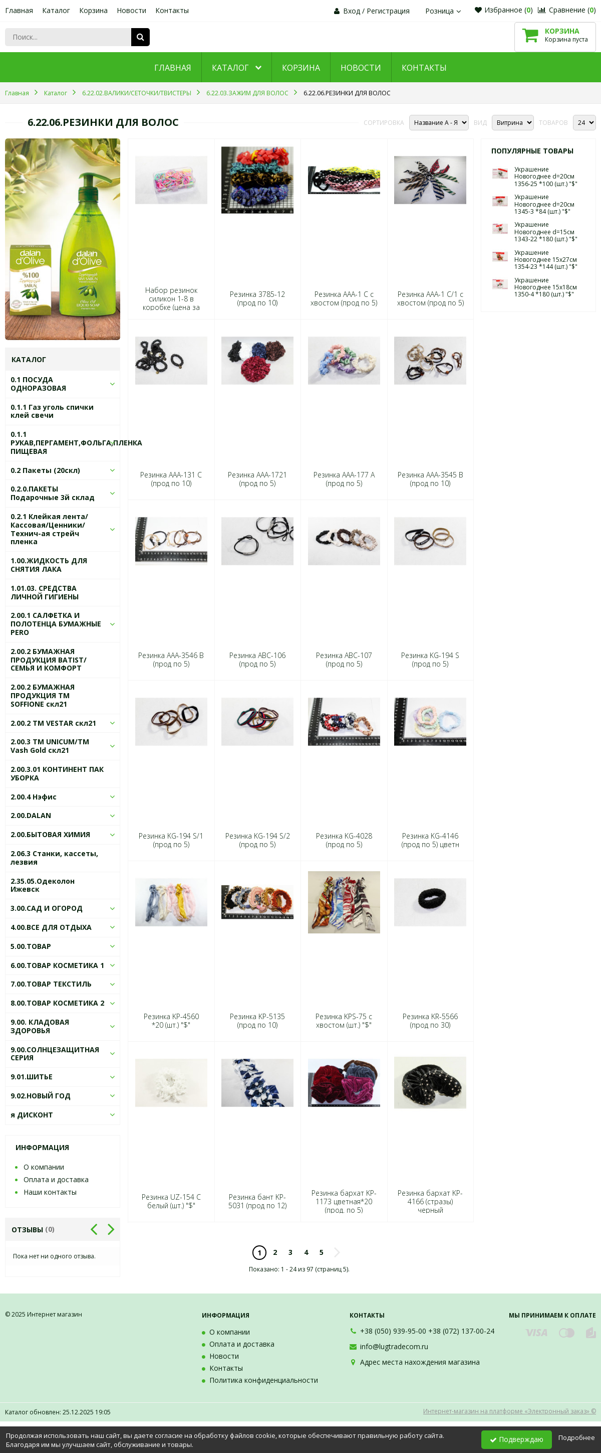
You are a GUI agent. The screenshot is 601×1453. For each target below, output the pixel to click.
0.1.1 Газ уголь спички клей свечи (52, 411)
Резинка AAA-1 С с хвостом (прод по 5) (344, 298)
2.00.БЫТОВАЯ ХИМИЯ (50, 834)
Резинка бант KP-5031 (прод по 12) (257, 1201)
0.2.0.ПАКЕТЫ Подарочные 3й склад (53, 493)
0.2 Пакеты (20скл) (45, 470)
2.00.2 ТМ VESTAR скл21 (53, 723)
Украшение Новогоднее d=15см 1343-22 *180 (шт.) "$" (545, 231)
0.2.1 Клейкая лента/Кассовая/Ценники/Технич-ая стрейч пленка (49, 529)
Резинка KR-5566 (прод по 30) (430, 1021)
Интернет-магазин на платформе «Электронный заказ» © (509, 1411)
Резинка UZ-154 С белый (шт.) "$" (171, 1201)
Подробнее (576, 1437)
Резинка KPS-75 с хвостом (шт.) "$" (344, 1021)
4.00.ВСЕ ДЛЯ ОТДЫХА (51, 927)
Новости (131, 10)
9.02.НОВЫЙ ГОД (41, 1095)
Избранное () (504, 10)
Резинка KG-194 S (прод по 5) (430, 660)
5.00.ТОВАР (31, 946)
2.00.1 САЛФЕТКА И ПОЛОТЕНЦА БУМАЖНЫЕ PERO (56, 623)
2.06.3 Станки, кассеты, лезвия (54, 858)
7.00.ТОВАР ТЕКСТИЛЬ (51, 984)
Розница (444, 11)
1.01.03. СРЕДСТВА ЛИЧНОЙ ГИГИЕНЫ (45, 592)
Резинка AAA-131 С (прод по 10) (171, 479)
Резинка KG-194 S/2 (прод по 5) (257, 840)
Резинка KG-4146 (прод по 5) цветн (430, 840)
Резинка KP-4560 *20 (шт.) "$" (171, 1021)
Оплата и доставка (56, 1179)
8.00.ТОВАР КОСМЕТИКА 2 (57, 1003)
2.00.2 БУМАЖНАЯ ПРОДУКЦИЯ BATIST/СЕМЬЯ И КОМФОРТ (49, 660)
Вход (351, 11)
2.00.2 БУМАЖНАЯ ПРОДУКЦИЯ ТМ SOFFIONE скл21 (43, 695)
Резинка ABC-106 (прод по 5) (257, 660)
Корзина (93, 10)
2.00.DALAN (31, 815)
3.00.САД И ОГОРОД (47, 908)
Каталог (56, 10)
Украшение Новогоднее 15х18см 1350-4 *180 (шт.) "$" (545, 287)
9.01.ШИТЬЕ (32, 1076)
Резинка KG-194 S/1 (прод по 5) (171, 840)
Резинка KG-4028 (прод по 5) (344, 840)
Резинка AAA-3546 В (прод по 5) (171, 660)
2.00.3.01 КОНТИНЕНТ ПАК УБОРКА (57, 773)
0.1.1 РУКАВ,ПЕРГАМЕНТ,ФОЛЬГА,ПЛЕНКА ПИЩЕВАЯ (76, 442)
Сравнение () (567, 10)
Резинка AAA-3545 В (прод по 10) (430, 479)
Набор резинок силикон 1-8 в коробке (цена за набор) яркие (171, 303)
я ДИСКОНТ (32, 1114)
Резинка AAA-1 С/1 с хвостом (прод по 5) (430, 298)
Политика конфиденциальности (263, 1380)
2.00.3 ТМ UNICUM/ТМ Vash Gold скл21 (50, 746)
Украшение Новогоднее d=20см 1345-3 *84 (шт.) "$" (544, 204)
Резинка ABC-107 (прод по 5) (344, 660)
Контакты (172, 10)
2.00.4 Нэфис (34, 796)
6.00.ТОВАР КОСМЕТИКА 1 (57, 965)
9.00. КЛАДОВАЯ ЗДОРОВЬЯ (40, 1026)
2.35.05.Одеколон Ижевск (43, 885)
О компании (44, 1167)
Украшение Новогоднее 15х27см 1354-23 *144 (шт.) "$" (545, 259)
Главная (19, 10)
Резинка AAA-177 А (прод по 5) (344, 479)
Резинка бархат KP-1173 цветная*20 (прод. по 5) (344, 1201)
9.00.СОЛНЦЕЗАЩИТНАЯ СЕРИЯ (55, 1054)
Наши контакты (50, 1192)
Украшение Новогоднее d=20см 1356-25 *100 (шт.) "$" (545, 176)
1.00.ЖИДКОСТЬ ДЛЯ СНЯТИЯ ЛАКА (49, 565)
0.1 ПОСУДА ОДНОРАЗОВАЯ (38, 384)
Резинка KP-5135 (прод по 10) (257, 1021)
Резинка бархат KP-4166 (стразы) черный (430, 1201)
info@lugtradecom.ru (394, 1346)
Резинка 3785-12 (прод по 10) (257, 298)
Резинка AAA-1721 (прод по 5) (257, 479)
